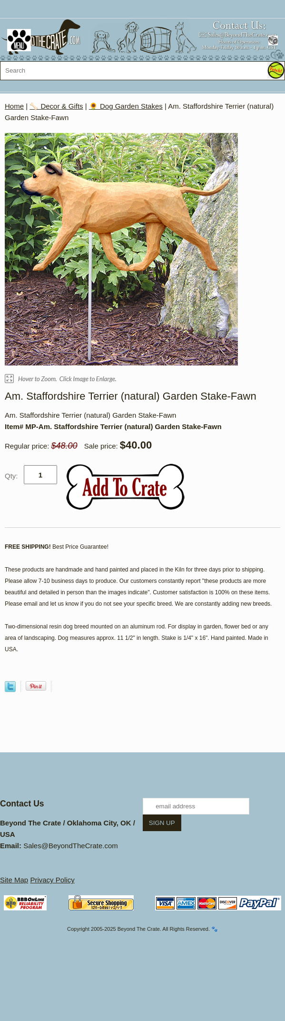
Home (14, 106)
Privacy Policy (52, 880)
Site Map (14, 880)
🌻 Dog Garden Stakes (126, 106)
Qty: (11, 476)
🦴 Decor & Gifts (56, 106)
